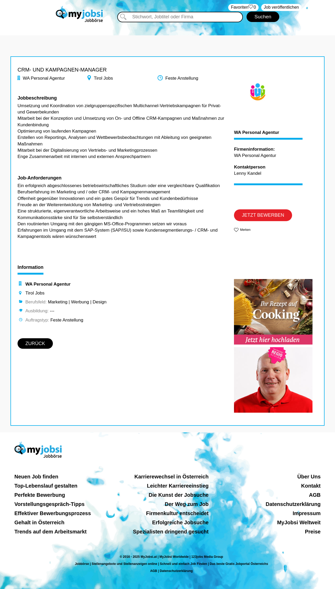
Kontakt (311, 486)
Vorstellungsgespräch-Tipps (49, 504)
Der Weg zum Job (187, 504)
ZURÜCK (35, 343)
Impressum (307, 513)
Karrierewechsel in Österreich (171, 476)
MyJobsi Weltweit (299, 522)
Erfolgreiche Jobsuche (180, 522)
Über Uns (309, 476)
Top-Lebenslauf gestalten (45, 486)
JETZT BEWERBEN (263, 215)
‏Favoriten (243, 7)
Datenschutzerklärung (293, 504)
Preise (313, 532)
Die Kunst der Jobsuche (179, 495)
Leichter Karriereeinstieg (178, 486)
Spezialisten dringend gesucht (171, 532)
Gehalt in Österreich (39, 522)
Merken (245, 230)
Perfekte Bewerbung (39, 495)
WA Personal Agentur (256, 132)
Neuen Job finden (36, 476)
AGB (315, 495)
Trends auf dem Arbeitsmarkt (50, 532)
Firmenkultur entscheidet (177, 513)
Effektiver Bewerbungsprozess (52, 513)
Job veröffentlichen (281, 7)
